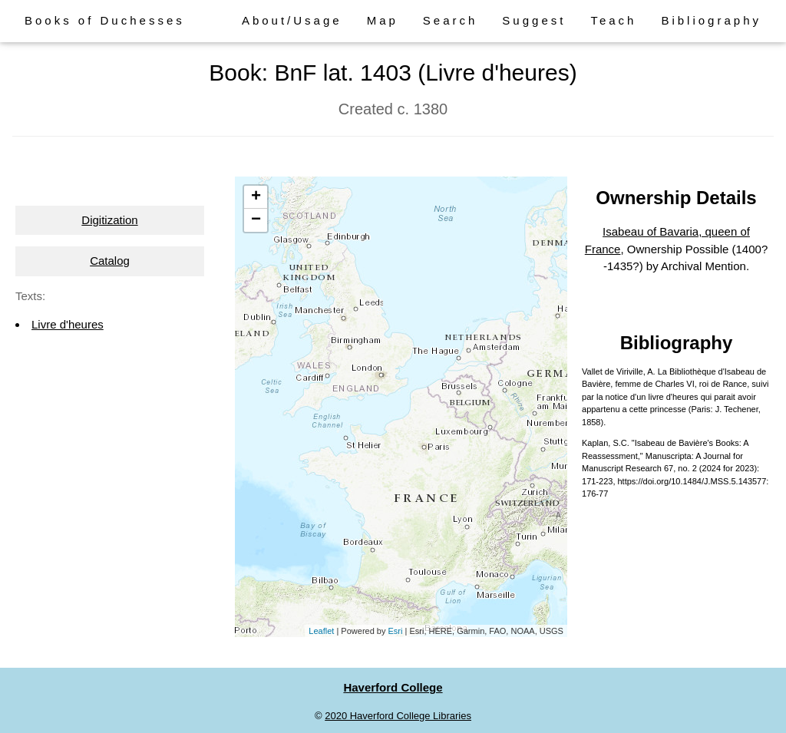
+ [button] (256, 197)
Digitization (109, 219)
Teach (613, 20)
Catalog (110, 260)
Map (382, 20)
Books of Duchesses (105, 20)
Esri (395, 631)
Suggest (534, 20)
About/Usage (292, 20)
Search (450, 20)
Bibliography (711, 20)
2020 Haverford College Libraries (398, 715)
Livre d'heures (67, 324)
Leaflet (321, 631)
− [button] (256, 220)
